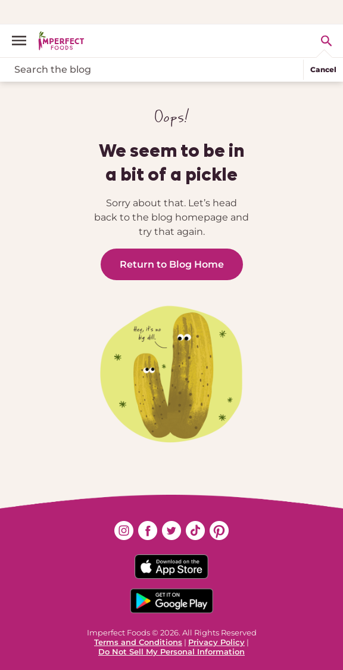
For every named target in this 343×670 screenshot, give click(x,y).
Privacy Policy (216, 642)
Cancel (323, 69)
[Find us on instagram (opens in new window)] (123, 530)
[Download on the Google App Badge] (171, 600)
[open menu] (24, 40)
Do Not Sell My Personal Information (171, 651)
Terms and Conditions (138, 642)
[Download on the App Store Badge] (171, 566)
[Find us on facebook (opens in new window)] (147, 530)
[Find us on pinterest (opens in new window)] (219, 530)
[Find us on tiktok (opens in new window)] (195, 530)
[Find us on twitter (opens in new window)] (171, 530)
